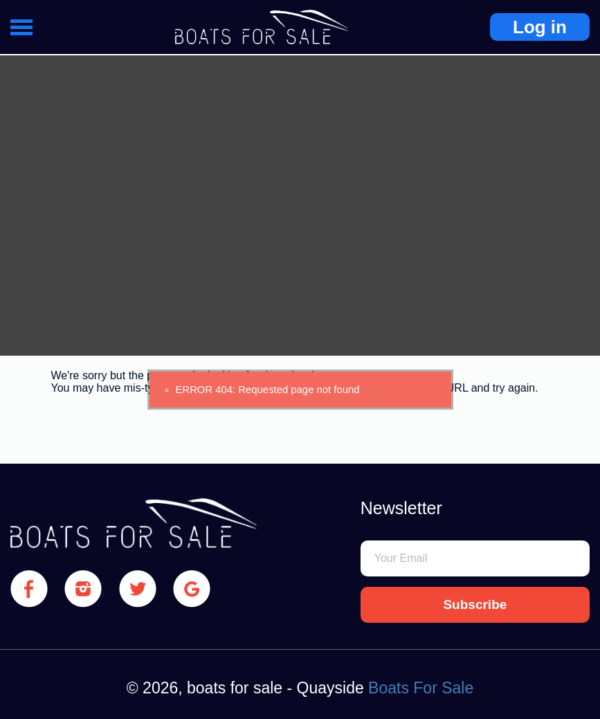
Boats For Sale (420, 688)
